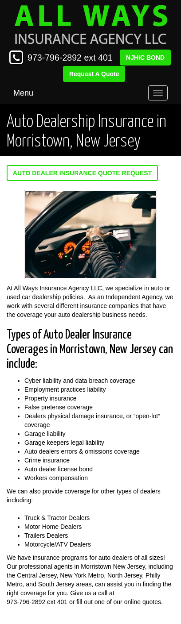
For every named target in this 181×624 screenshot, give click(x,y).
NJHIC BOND (145, 57)
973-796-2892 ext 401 (70, 57)
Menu (23, 93)
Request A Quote (94, 73)
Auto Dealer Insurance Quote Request (82, 173)
